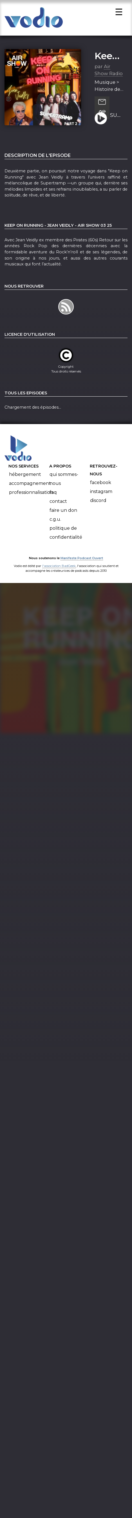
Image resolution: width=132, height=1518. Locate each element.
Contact (58, 503)
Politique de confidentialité (66, 534)
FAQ (53, 494)
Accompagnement (30, 485)
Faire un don (63, 512)
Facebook (100, 484)
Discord (98, 502)
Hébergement (25, 476)
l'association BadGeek (59, 567)
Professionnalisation (31, 494)
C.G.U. (55, 521)
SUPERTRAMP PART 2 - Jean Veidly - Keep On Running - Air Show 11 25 (117, 117)
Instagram (101, 493)
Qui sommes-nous (64, 480)
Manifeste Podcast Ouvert (82, 559)
